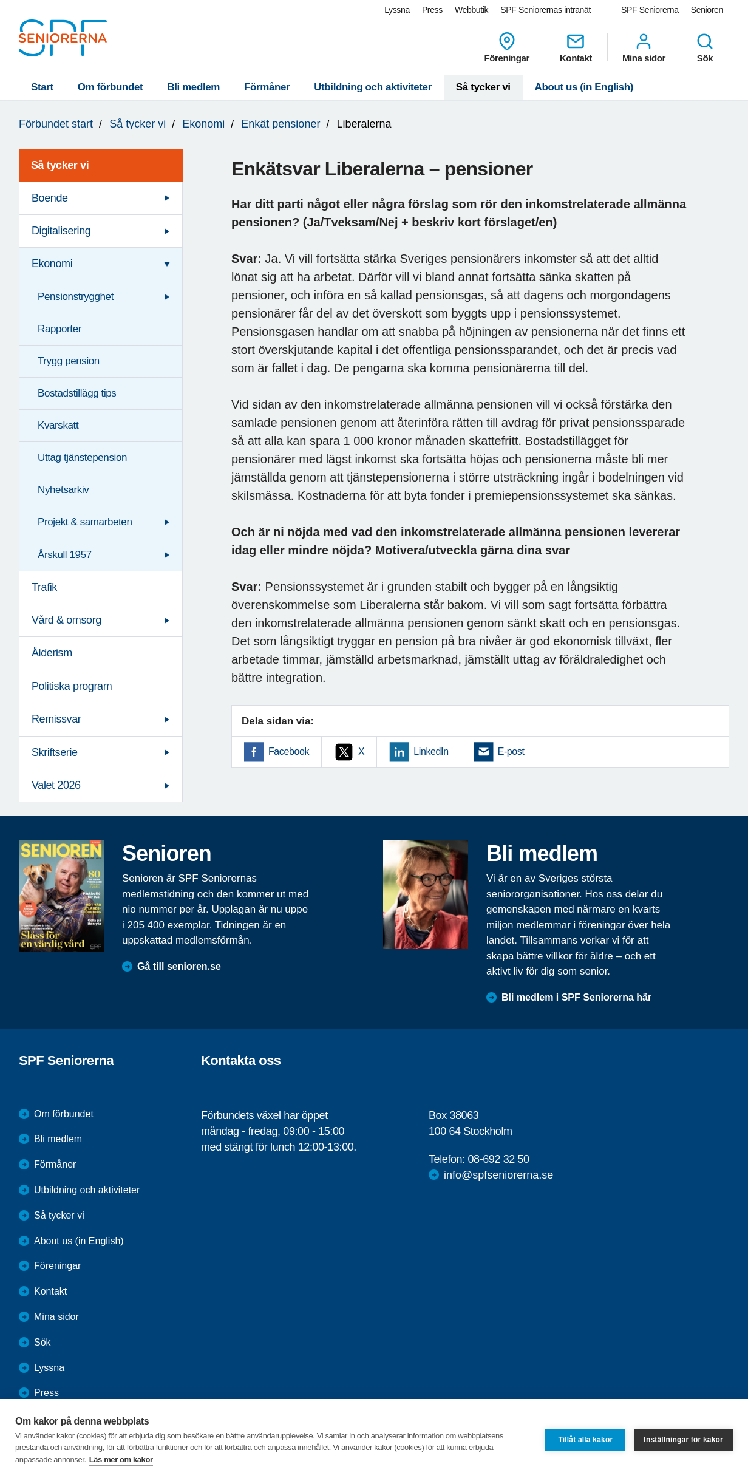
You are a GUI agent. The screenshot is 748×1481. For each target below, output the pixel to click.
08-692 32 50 (498, 1159)
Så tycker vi (483, 87)
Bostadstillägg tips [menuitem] (77, 393)
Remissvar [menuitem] (56, 719)
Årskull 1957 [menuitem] (65, 554)
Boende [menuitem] (50, 198)
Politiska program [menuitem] (72, 686)
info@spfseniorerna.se (498, 1175)
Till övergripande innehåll (0, 0)
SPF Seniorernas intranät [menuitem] (545, 10)
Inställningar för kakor (683, 1439)
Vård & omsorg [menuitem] (66, 620)
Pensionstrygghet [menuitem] (76, 296)
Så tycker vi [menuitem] (60, 165)
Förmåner (267, 87)
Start (42, 87)
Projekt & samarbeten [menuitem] (85, 522)
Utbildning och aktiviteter (373, 87)
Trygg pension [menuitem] (69, 361)
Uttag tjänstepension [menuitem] (82, 457)
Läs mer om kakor (121, 1459)
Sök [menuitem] (705, 47)
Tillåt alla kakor (585, 1439)
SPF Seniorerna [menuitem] (650, 10)
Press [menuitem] (432, 10)
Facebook (288, 751)
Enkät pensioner (280, 123)
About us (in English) (584, 87)
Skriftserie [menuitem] (55, 752)
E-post (511, 751)
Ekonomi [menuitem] (52, 263)
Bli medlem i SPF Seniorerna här (576, 997)
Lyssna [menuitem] (397, 10)
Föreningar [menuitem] (506, 47)
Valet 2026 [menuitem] (56, 785)
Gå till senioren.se (179, 966)
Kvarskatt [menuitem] (58, 425)
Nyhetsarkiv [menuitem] (63, 489)
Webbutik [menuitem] (471, 10)
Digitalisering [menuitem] (61, 231)
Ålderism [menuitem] (52, 653)
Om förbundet (110, 87)
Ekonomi (203, 123)
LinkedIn (430, 751)
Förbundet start (56, 123)
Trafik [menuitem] (44, 587)
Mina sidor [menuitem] (643, 47)
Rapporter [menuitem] (59, 329)
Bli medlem (193, 87)
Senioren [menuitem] (707, 10)
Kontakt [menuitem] (576, 47)
